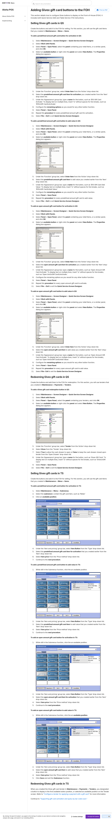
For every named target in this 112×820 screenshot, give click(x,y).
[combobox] (61, 4)
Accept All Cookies (93, 816)
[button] (14, 16)
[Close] (109, 816)
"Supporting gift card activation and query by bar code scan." (63, 799)
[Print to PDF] (102, 10)
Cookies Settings (78, 816)
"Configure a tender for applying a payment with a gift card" (66, 794)
